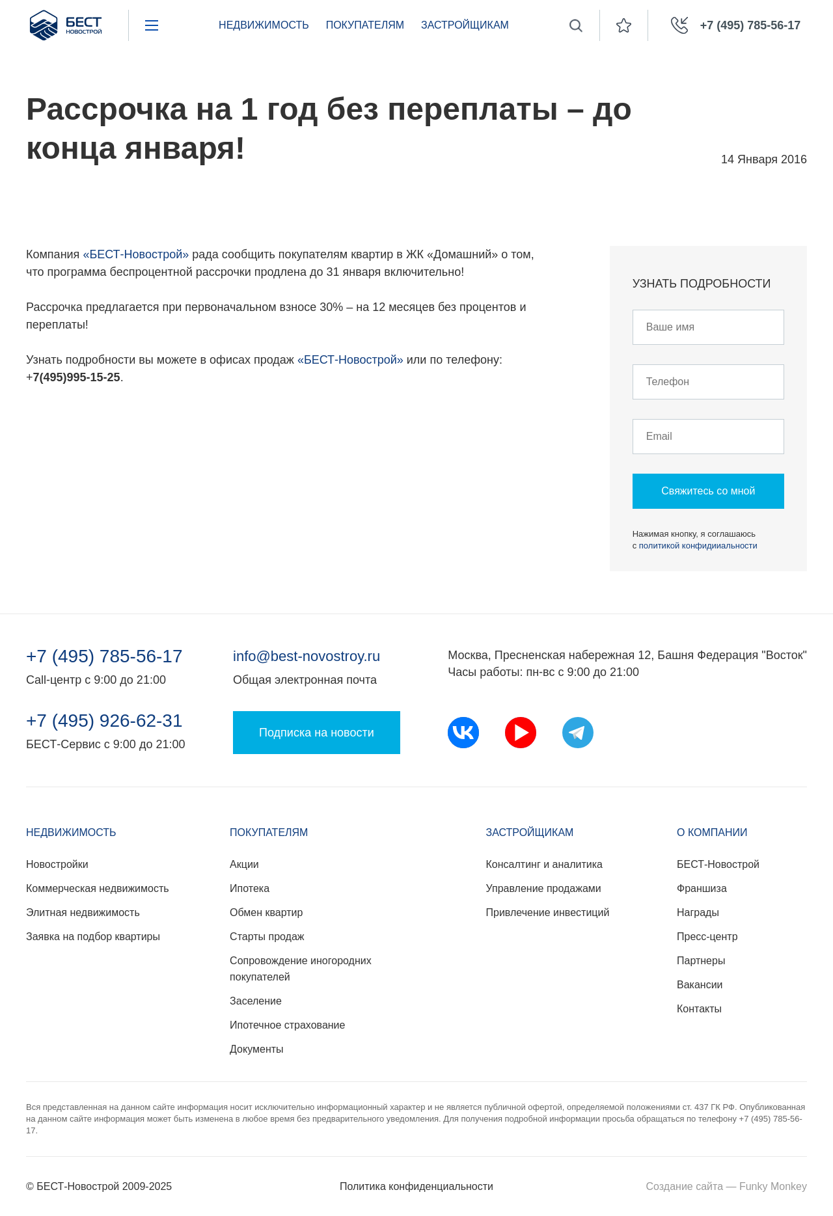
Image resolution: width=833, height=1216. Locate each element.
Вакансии (700, 984)
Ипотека (249, 888)
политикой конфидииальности (698, 545)
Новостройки (57, 864)
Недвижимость (264, 25)
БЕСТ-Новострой (718, 864)
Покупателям (365, 25)
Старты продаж (267, 936)
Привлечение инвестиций (548, 912)
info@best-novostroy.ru (306, 656)
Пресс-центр (707, 936)
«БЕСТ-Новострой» (136, 254)
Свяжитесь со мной (708, 490)
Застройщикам (465, 25)
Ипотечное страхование (287, 1025)
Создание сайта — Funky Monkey (726, 1186)
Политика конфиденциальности (416, 1186)
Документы (256, 1049)
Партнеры (701, 960)
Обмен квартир (266, 912)
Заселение (256, 1001)
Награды (698, 912)
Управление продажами (543, 888)
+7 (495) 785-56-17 (104, 656)
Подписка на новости (316, 732)
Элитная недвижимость (83, 912)
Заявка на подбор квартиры (93, 936)
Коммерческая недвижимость (97, 888)
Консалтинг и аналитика (544, 864)
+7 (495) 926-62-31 (104, 721)
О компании (712, 832)
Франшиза (702, 888)
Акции (244, 864)
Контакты (699, 1008)
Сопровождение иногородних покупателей (301, 968)
